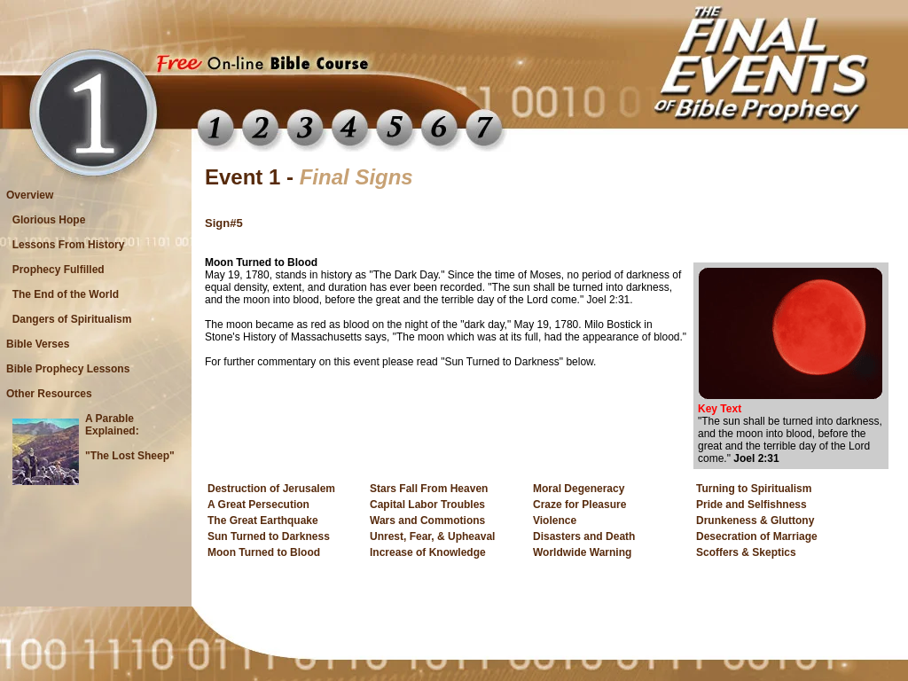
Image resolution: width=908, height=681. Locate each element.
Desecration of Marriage (757, 536)
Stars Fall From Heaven (429, 488)
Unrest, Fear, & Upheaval (432, 536)
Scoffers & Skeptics (746, 552)
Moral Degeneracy (578, 488)
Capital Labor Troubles (427, 504)
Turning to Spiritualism (753, 488)
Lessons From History (68, 245)
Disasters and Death (584, 536)
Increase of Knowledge (428, 552)
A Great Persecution (258, 504)
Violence (554, 520)
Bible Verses (37, 344)
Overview (29, 195)
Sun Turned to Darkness (268, 536)
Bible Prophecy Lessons (67, 369)
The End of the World (65, 294)
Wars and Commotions (427, 520)
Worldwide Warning (582, 552)
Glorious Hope (48, 220)
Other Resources (49, 393)
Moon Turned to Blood (263, 552)
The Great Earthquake (262, 520)
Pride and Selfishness (751, 504)
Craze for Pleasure (579, 504)
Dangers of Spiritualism (71, 319)
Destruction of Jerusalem (271, 488)
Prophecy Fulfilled (58, 269)
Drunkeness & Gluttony (755, 520)
